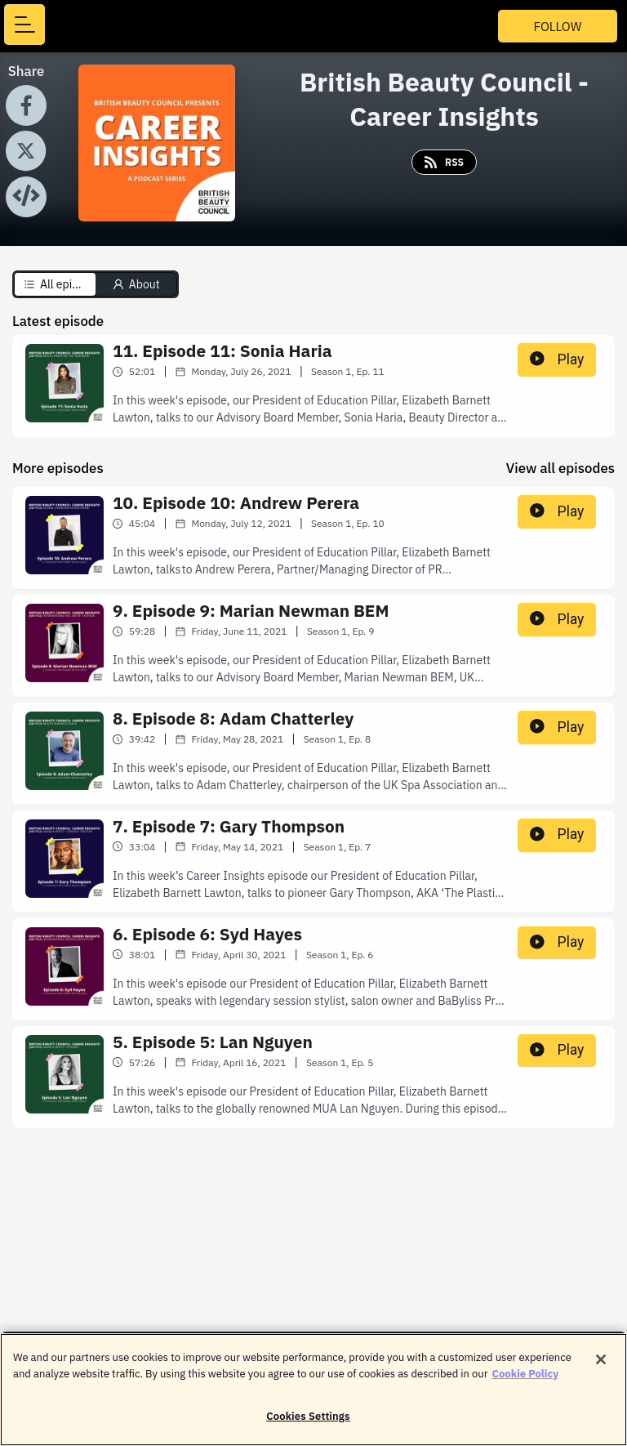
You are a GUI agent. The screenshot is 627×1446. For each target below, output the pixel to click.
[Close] (601, 1366)
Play (557, 359)
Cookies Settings (307, 1423)
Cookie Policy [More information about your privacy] (525, 1379)
